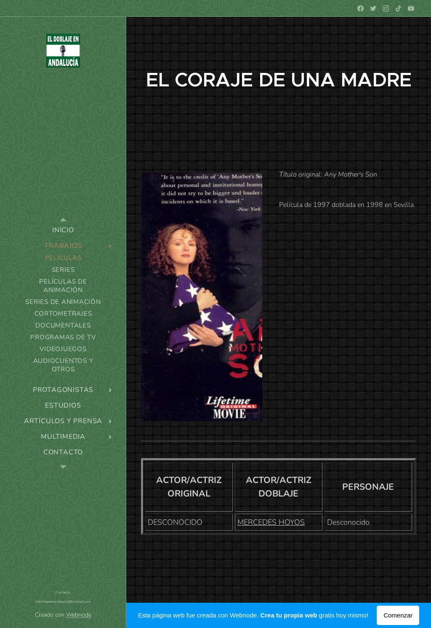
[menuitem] (63, 230)
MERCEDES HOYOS (271, 522)
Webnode (78, 615)
